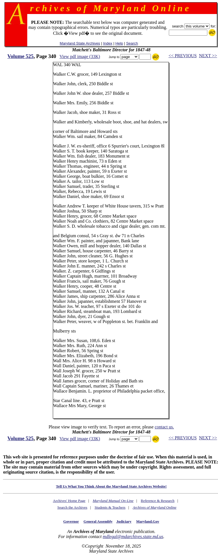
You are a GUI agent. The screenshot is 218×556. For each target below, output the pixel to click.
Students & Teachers (110, 507)
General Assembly (97, 521)
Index (107, 43)
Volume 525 (20, 56)
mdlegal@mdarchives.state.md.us (133, 536)
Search (132, 43)
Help (119, 43)
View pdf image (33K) (80, 56)
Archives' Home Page (69, 501)
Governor (71, 521)
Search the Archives (72, 507)
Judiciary (123, 521)
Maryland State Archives (80, 43)
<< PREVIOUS (183, 55)
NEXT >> (208, 55)
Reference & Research (157, 501)
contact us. (164, 427)
